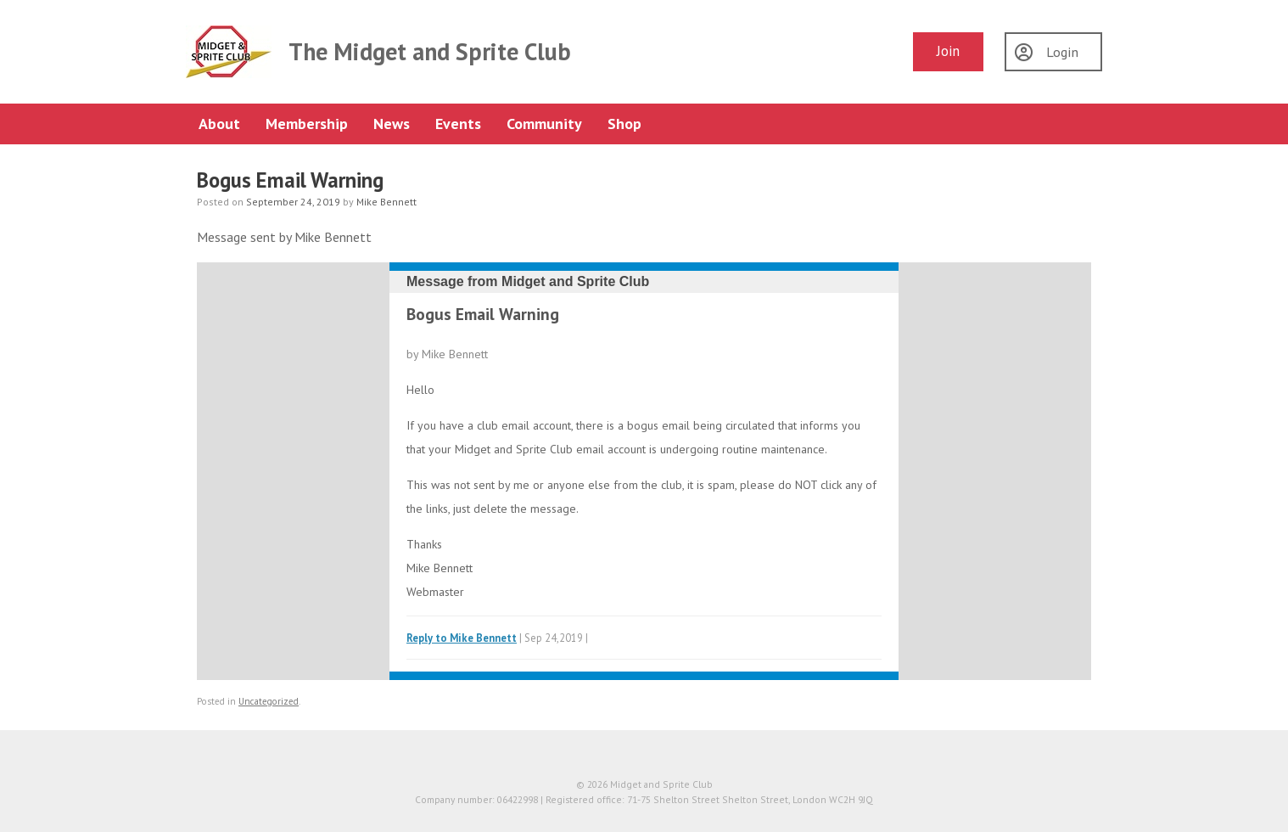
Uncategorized (268, 701)
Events (458, 123)
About (219, 123)
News (391, 123)
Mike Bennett (386, 201)
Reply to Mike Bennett (461, 637)
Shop (624, 123)
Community (544, 123)
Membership (307, 123)
